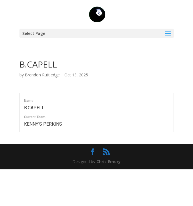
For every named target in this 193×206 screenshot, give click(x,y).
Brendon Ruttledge (42, 75)
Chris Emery (108, 161)
